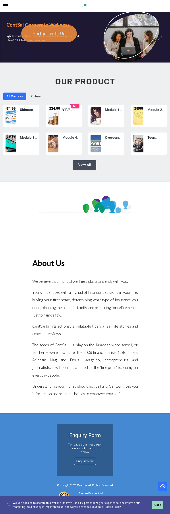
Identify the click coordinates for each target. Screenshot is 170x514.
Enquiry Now (85, 467)
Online (36, 102)
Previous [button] (10, 40)
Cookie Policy (112, 506)
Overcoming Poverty (113, 144)
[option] (85, 40)
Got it (157, 504)
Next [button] (160, 40)
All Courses (14, 102)
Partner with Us (49, 39)
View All (84, 171)
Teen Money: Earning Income (153, 144)
